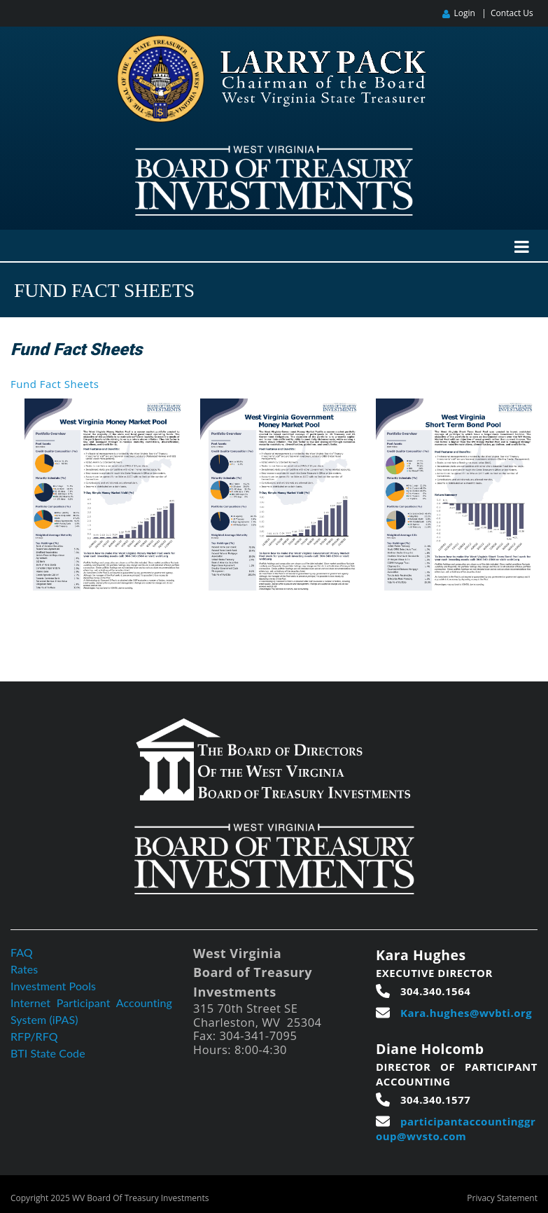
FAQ (21, 952)
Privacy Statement (502, 1198)
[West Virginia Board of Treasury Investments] (274, 152)
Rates (24, 969)
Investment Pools (53, 985)
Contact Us (512, 13)
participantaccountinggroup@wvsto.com (455, 1128)
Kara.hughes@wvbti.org (466, 1013)
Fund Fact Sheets (54, 384)
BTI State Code (47, 1053)
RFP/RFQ (34, 1036)
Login (464, 13)
